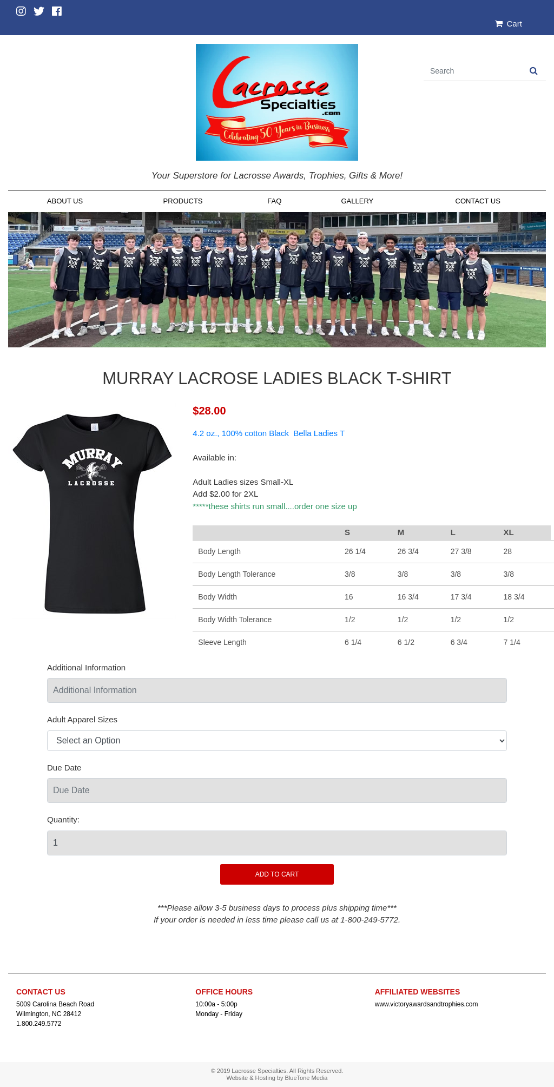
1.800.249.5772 (38, 1023)
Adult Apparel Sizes (82, 719)
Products (183, 201)
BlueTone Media (306, 1078)
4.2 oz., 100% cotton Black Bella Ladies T (269, 433)
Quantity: (63, 819)
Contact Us (478, 201)
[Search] (473, 71)
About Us (65, 201)
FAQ (274, 201)
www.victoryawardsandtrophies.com (426, 1004)
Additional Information (86, 667)
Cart (508, 23)
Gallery (357, 201)
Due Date (64, 767)
